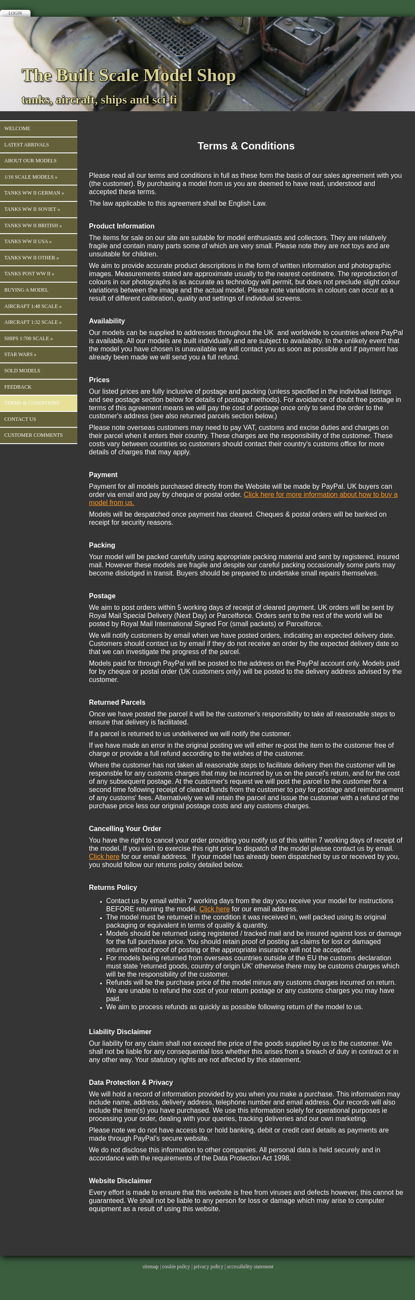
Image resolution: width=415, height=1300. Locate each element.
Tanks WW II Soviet (32, 209)
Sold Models (22, 371)
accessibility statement (249, 1266)
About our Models (30, 161)
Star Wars (20, 354)
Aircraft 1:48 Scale (32, 306)
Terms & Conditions (32, 403)
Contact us (20, 419)
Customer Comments (33, 435)
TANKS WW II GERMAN (34, 193)
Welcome (17, 128)
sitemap (150, 1266)
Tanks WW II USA (28, 241)
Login (15, 13)
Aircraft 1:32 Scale (32, 322)
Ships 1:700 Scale (28, 338)
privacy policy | (209, 1266)
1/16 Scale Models (31, 177)
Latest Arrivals (26, 145)
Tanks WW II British (33, 225)
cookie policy (175, 1266)
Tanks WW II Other (31, 258)
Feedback (17, 387)
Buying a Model (26, 290)
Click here (104, 856)
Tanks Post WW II (29, 274)
